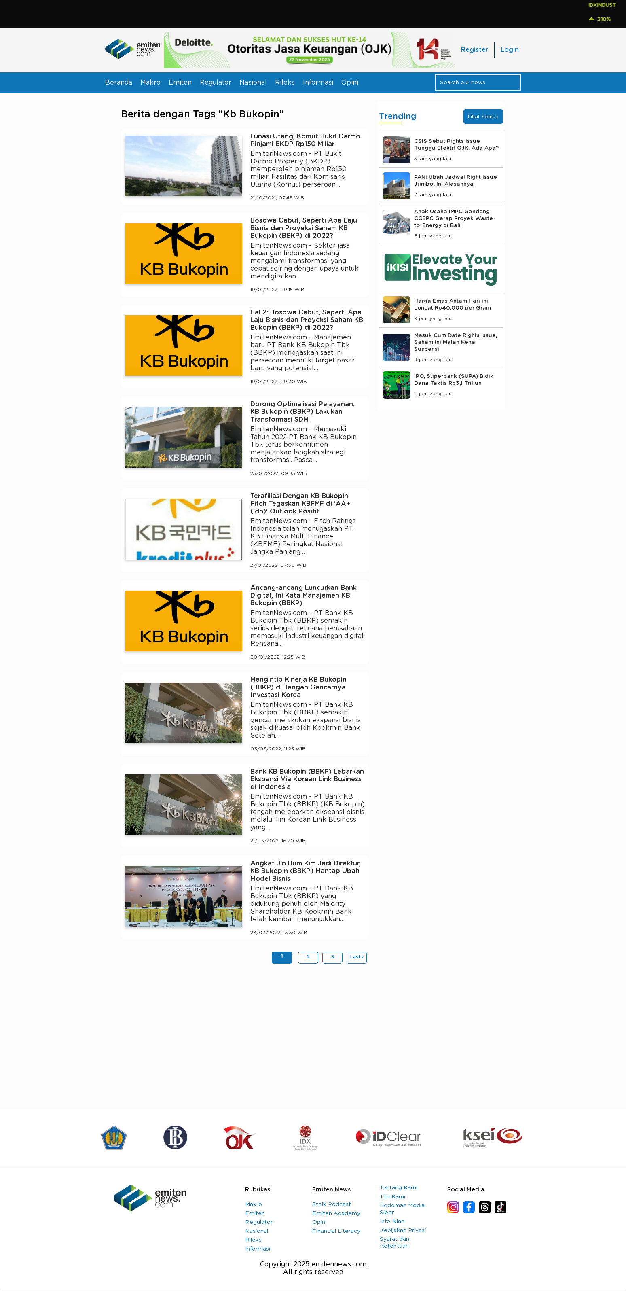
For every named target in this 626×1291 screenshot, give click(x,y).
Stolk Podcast (331, 1204)
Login (510, 50)
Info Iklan (392, 1221)
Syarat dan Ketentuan (394, 1242)
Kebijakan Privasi (403, 1230)
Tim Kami (392, 1197)
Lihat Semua (483, 116)
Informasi (318, 82)
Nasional (253, 82)
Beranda (118, 82)
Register (474, 50)
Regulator (215, 82)
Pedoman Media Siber (402, 1209)
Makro (150, 82)
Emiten (180, 82)
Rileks (285, 82)
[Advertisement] (245, 1032)
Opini (349, 82)
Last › (357, 956)
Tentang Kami (398, 1188)
